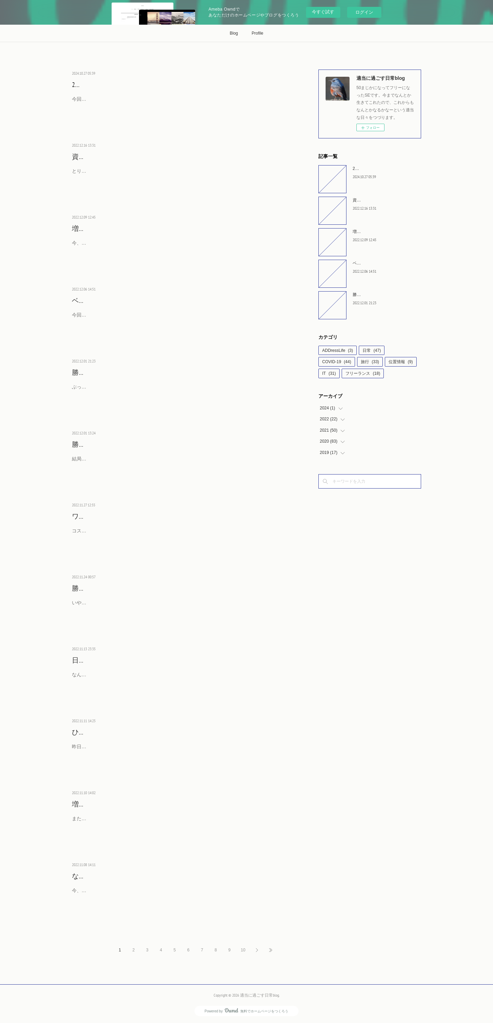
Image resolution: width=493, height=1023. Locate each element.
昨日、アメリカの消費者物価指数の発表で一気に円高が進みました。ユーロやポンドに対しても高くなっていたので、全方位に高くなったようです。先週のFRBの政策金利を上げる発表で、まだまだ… (180, 751)
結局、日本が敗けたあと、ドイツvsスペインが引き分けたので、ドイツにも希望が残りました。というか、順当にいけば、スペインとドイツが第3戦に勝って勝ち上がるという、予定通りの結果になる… (181, 463)
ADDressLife (337, 350)
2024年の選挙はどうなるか (112, 84)
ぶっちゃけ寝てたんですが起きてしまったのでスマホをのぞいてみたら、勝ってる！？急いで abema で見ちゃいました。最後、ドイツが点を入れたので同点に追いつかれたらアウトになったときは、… (180, 391)
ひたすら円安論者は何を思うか (120, 732)
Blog (234, 33)
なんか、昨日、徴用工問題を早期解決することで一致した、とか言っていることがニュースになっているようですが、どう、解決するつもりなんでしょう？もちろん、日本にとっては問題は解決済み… (180, 679)
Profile (257, 33)
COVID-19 (336, 361)
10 (243, 950)
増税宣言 (85, 228)
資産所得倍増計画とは (106, 156)
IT (329, 373)
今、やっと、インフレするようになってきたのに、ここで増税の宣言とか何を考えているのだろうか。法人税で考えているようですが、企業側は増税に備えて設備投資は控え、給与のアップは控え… (180, 247)
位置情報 (401, 361)
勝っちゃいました (99, 588)
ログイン (364, 12)
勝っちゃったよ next (102, 372)
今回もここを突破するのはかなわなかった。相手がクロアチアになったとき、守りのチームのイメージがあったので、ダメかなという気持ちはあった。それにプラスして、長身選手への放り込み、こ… (180, 319)
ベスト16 (85, 300)
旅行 (370, 361)
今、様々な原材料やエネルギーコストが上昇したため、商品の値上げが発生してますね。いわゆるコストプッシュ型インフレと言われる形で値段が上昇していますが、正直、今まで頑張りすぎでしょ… (180, 895)
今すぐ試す (323, 11)
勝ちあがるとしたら (103, 444)
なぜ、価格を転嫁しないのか (116, 876)
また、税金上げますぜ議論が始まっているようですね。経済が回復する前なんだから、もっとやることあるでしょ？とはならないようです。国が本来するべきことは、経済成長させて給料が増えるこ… (180, 823)
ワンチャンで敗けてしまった (116, 516)
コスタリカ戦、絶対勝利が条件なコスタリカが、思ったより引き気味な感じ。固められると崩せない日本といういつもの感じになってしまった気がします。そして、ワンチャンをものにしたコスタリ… (180, 535)
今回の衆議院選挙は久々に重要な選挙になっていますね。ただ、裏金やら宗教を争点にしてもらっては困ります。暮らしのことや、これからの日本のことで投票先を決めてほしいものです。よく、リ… (180, 103)
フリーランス (362, 373)
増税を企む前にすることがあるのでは (130, 804)
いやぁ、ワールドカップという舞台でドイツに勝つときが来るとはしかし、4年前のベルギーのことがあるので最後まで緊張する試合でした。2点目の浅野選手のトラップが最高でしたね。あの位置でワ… (181, 607)
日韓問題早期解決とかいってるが (123, 660)
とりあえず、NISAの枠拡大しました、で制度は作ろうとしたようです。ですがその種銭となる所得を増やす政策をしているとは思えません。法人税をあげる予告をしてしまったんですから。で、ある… (180, 175)
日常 (372, 350)
